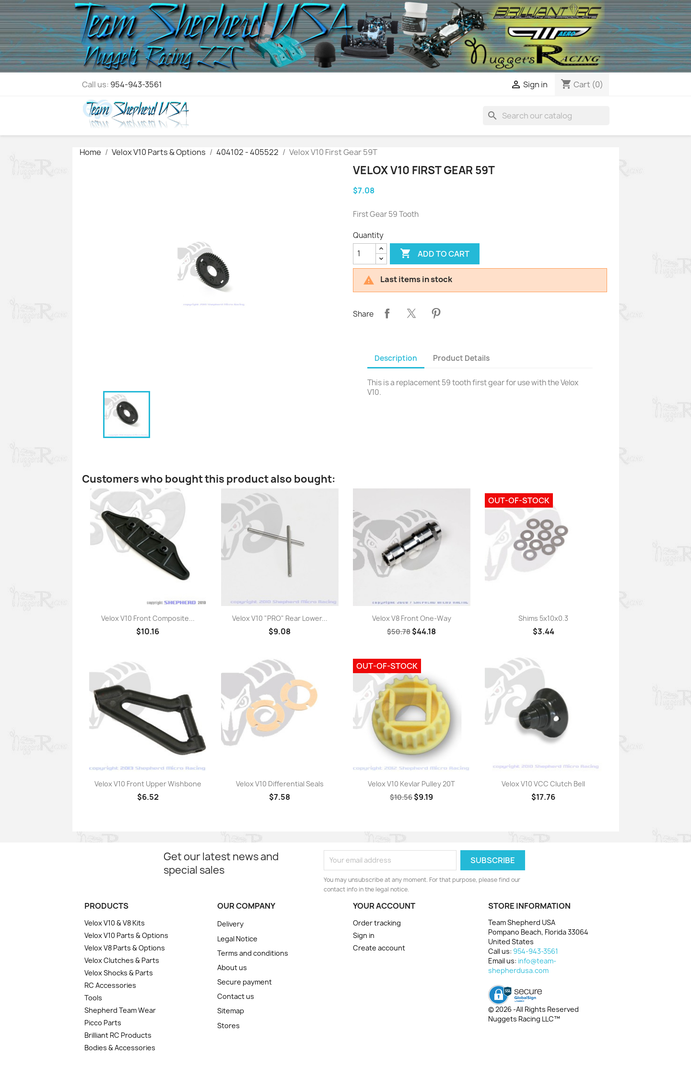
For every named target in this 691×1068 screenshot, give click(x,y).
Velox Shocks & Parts (118, 972)
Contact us (235, 996)
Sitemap (230, 1010)
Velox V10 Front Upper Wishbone (147, 783)
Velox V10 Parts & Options (126, 935)
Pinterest (435, 313)
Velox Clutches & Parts (121, 960)
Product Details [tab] (461, 358)
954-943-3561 (136, 84)
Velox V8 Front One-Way (411, 618)
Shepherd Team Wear (120, 1010)
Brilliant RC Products (118, 1035)
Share (387, 313)
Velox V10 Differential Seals (280, 783)
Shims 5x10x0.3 (543, 618)
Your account (384, 906)
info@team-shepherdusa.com (522, 965)
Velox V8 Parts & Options (124, 947)
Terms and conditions (252, 953)
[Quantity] (364, 253)
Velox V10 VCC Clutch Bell (543, 783)
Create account (379, 947)
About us (232, 967)
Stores (228, 1025)
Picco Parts (102, 1022)
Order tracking (377, 922)
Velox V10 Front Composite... (148, 618)
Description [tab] (396, 358)
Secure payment (244, 981)
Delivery (230, 923)
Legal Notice (237, 938)
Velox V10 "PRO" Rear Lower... (280, 618)
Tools (93, 997)
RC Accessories (110, 985)
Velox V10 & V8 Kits (114, 922)
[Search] (546, 115)
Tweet (411, 313)
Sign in (364, 935)
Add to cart (434, 254)
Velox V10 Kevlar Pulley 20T (411, 783)
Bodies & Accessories (119, 1047)
